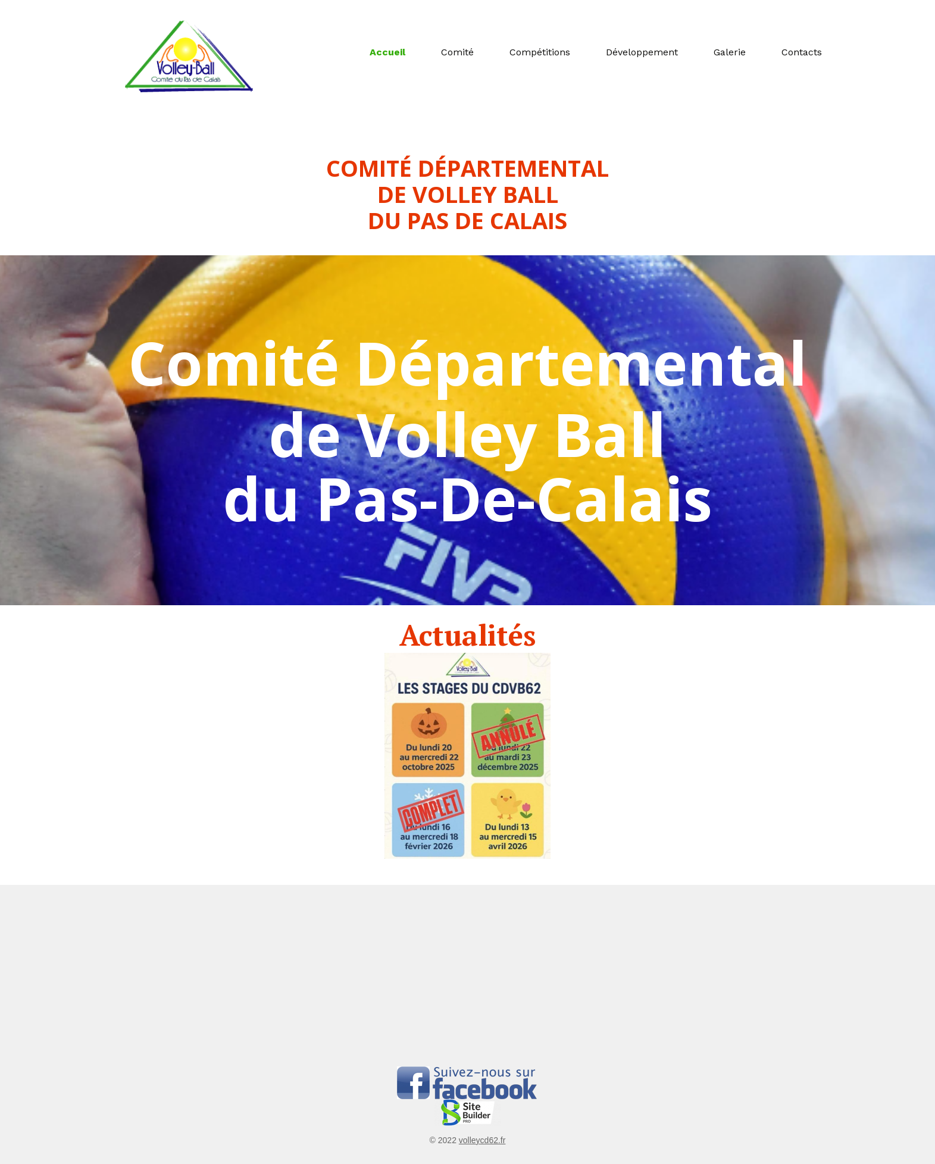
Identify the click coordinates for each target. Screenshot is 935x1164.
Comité (457, 52)
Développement (642, 52)
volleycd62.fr (482, 1140)
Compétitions (539, 52)
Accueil (387, 52)
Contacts (801, 52)
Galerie (730, 52)
